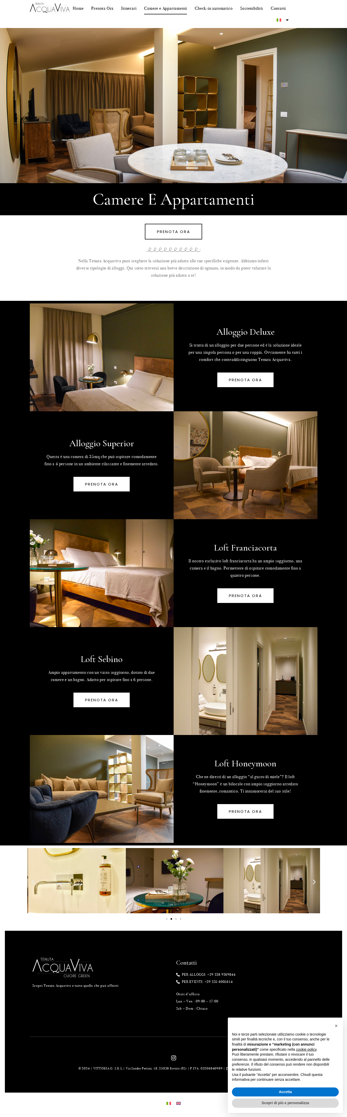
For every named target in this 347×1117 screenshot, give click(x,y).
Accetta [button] (285, 1092)
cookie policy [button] (306, 1049)
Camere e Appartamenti (165, 8)
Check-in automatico (213, 8)
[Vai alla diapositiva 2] (171, 919)
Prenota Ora (102, 8)
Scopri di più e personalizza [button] (285, 1103)
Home (78, 8)
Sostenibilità (251, 8)
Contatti (278, 8)
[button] (33, 882)
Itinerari (128, 8)
